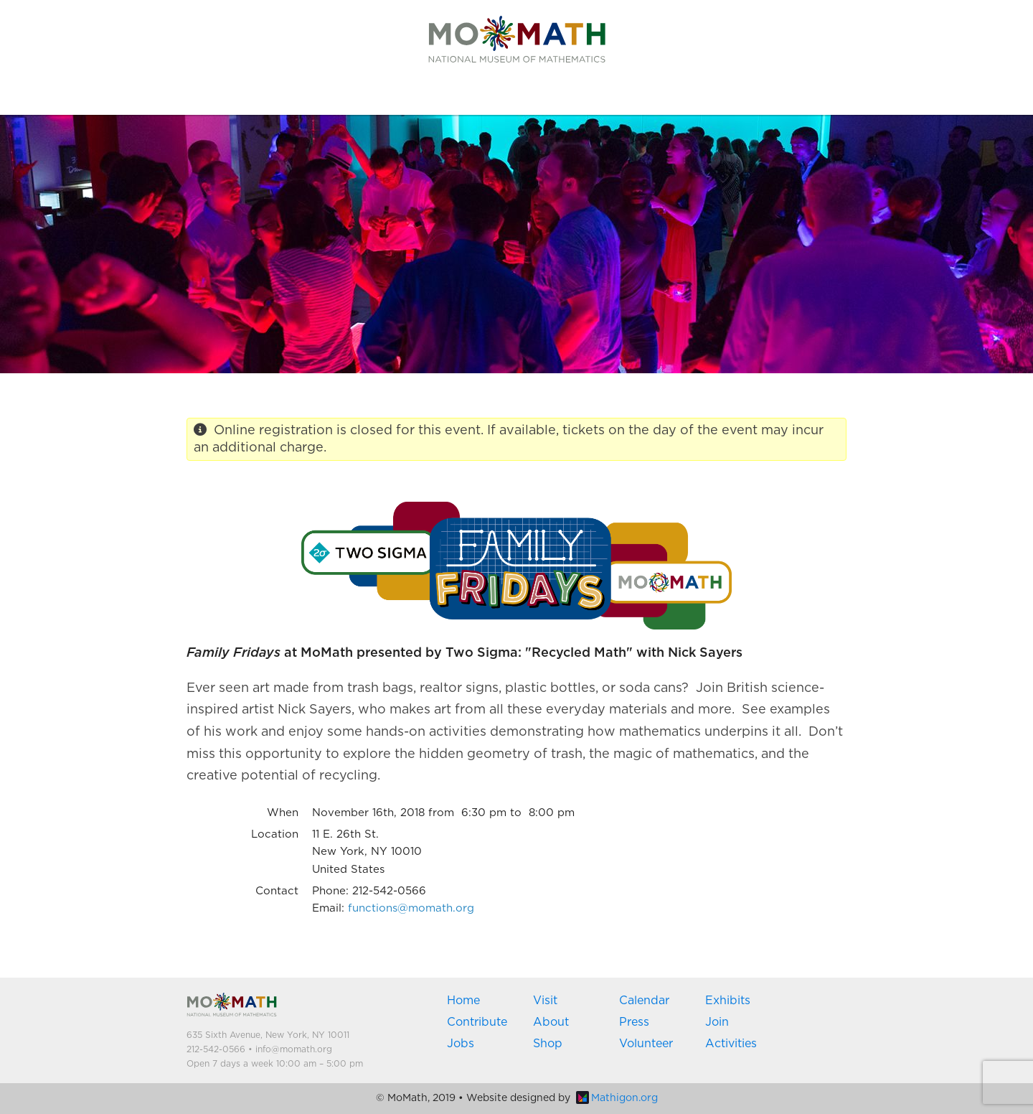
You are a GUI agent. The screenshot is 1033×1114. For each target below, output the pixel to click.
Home (463, 1000)
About (551, 1022)
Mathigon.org (617, 1098)
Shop (547, 1043)
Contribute (477, 1022)
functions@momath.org (411, 908)
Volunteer (646, 1043)
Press (634, 1022)
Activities (731, 1043)
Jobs (460, 1043)
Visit (545, 1000)
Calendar (644, 1000)
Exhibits (727, 1000)
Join (717, 1022)
